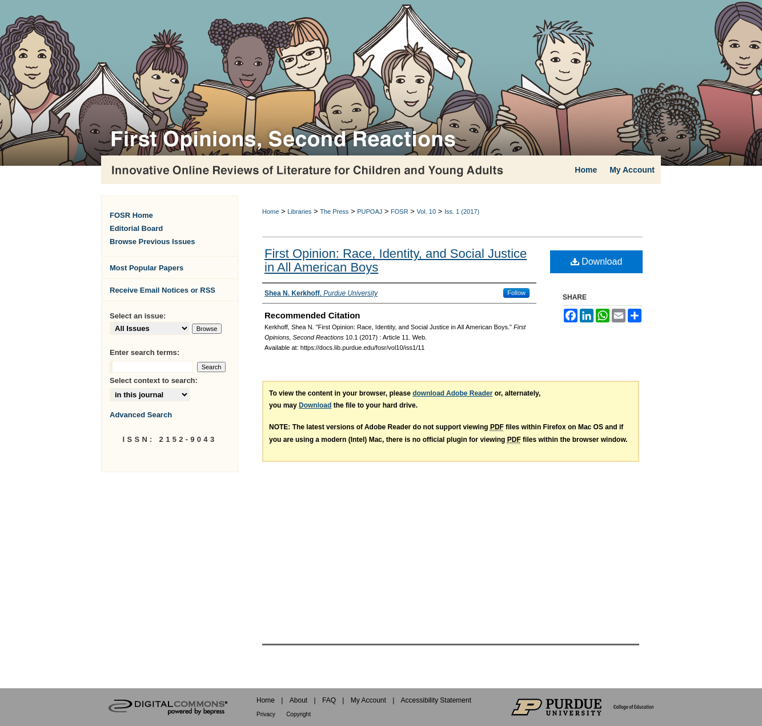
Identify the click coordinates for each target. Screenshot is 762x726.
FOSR (399, 211)
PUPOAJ (369, 211)
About (298, 700)
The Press (334, 211)
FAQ (329, 700)
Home (270, 211)
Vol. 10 (426, 211)
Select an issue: (138, 316)
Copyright (298, 714)
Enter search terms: (144, 352)
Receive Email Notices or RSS (162, 290)
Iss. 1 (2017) (461, 211)
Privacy (265, 714)
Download (597, 261)
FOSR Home (131, 215)
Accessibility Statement (436, 700)
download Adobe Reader (452, 393)
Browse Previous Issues (152, 241)
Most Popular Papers (146, 268)
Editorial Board (136, 228)
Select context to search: (154, 380)
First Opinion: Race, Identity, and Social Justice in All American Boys (395, 260)
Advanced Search (141, 414)
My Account (368, 700)
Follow (516, 292)
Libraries (299, 211)
